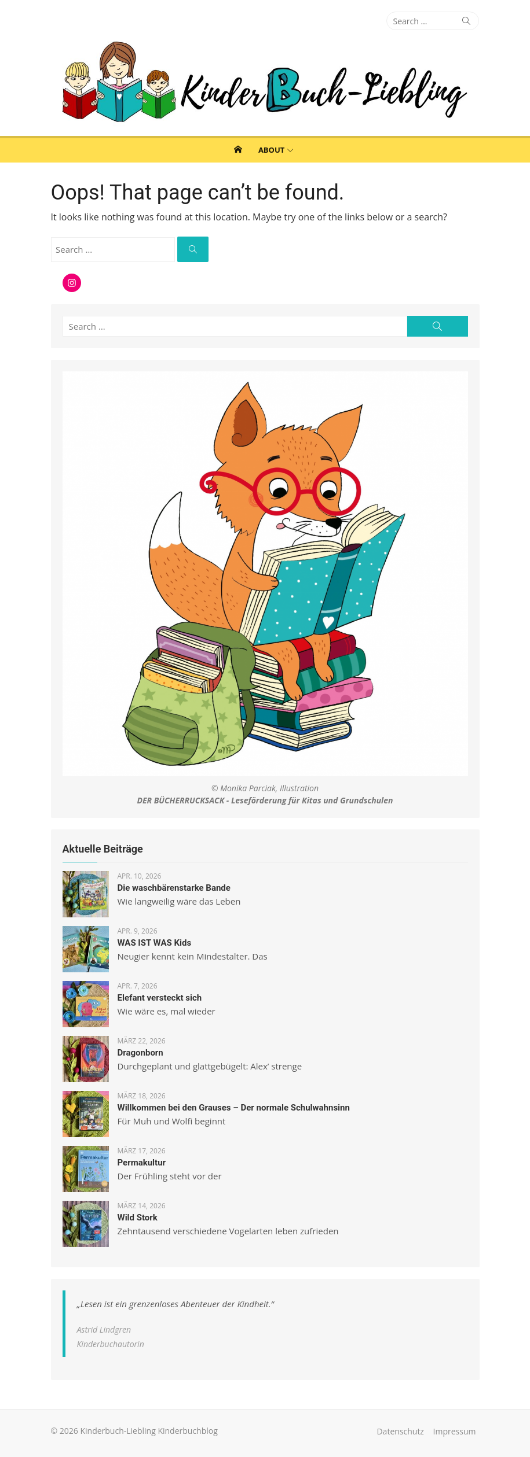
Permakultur (142, 1162)
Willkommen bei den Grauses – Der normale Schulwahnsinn (234, 1107)
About (271, 150)
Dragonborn (140, 1052)
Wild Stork (138, 1217)
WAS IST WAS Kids (155, 943)
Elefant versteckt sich (160, 998)
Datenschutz (400, 1431)
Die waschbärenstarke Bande (174, 888)
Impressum (454, 1431)
